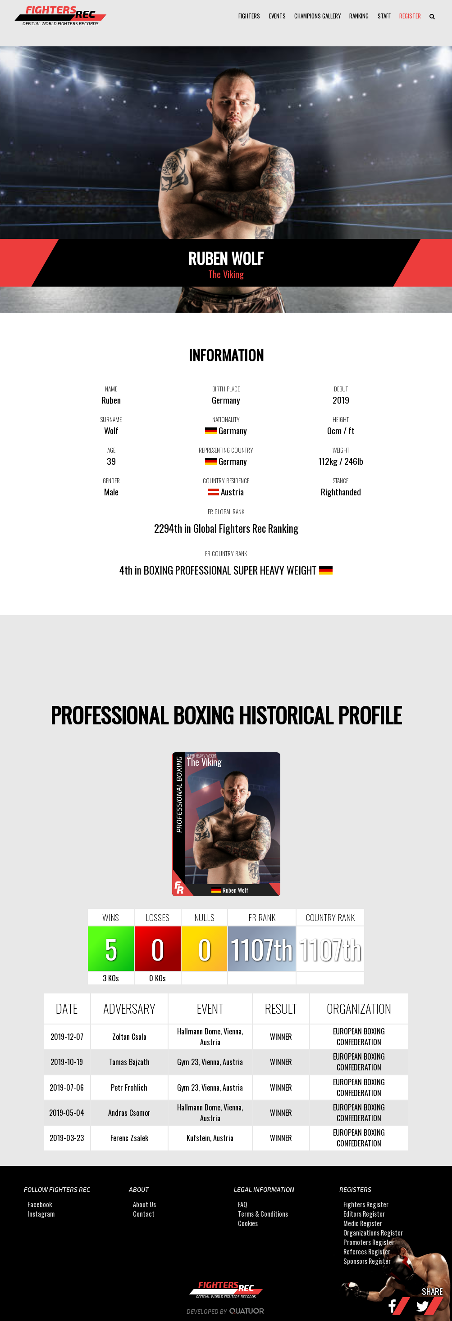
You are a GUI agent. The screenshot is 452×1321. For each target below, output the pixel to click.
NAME (111, 388)
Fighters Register (365, 1204)
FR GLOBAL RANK (226, 511)
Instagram (41, 1213)
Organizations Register (373, 1232)
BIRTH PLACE (226, 388)
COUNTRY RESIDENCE (226, 480)
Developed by (226, 1311)
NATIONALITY (226, 419)
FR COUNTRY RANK (226, 553)
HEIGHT (341, 419)
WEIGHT (341, 449)
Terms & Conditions (263, 1213)
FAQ (242, 1204)
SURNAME (111, 419)
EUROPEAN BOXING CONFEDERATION (359, 1036)
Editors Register (364, 1213)
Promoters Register (368, 1242)
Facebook (39, 1204)
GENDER (111, 480)
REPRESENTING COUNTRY (226, 449)
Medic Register (362, 1223)
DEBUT (341, 388)
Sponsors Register (367, 1261)
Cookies (248, 1223)
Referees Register (366, 1251)
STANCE (340, 480)
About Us (144, 1204)
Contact (144, 1213)
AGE (111, 449)
